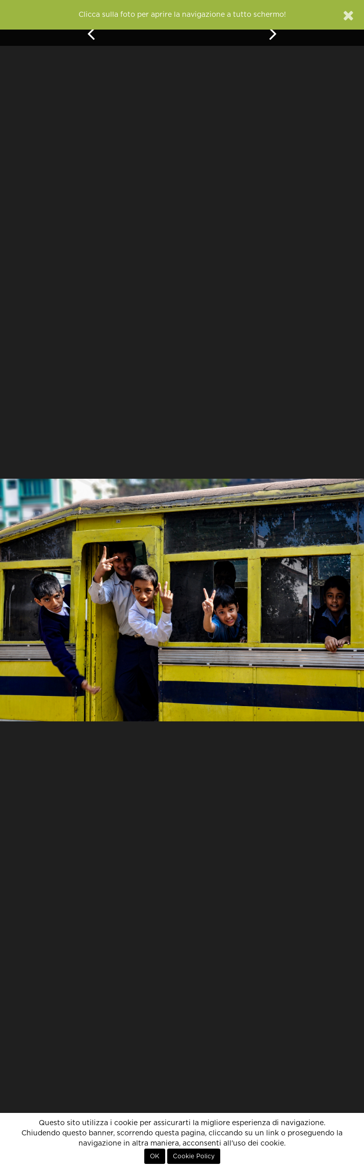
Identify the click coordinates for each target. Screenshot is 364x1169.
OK (155, 1156)
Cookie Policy (194, 1156)
